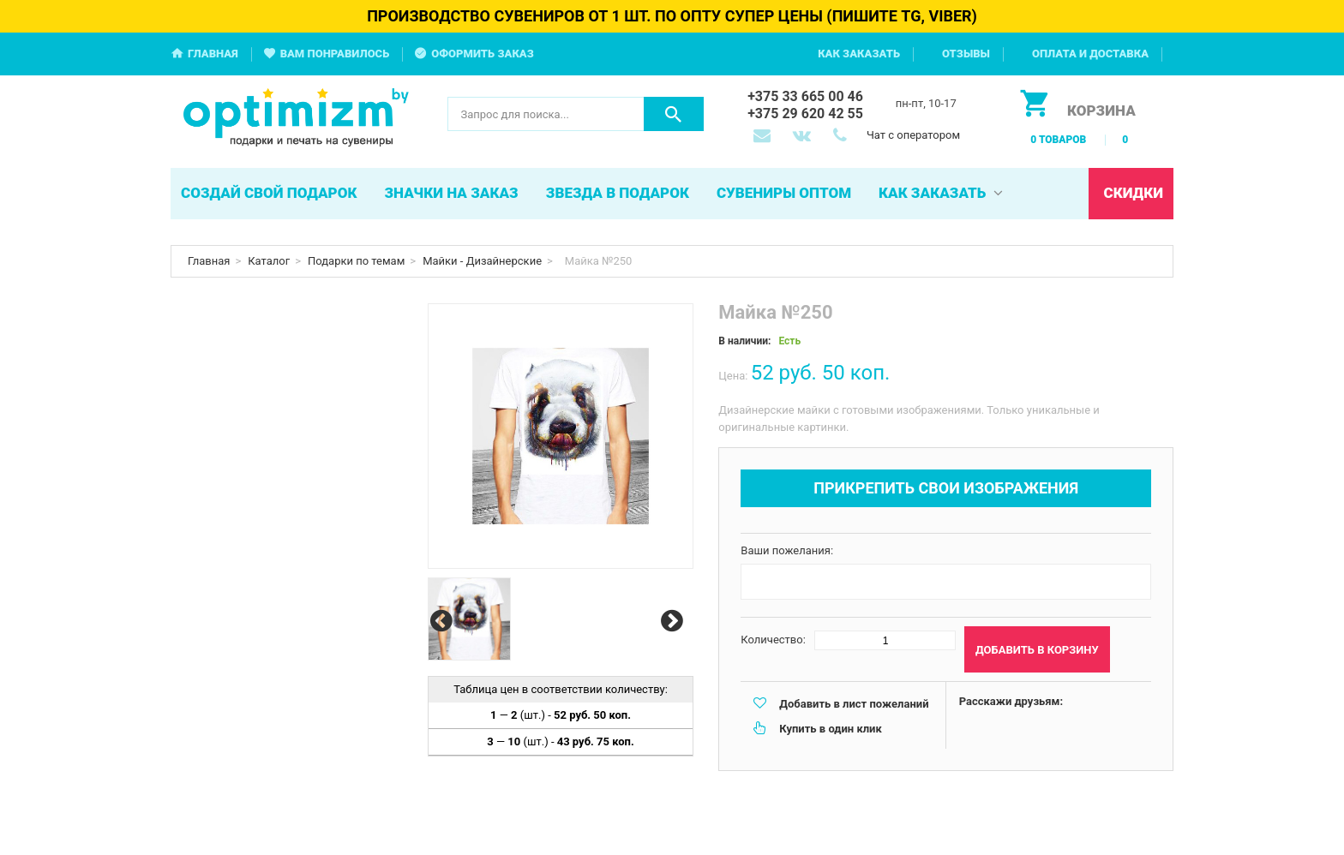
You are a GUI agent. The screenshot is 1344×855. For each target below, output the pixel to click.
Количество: (773, 639)
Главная (213, 53)
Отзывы (966, 53)
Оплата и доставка (1090, 53)
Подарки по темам (356, 260)
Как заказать (859, 53)
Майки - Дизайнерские (482, 260)
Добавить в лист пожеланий (853, 703)
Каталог (269, 260)
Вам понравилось (335, 53)
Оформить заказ (482, 53)
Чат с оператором (913, 135)
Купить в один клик (830, 728)
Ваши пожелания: (787, 550)
